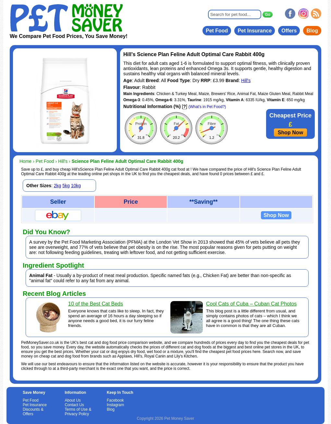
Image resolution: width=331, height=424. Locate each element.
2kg (57, 185)
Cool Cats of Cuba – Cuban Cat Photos (251, 304)
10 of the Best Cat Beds (95, 304)
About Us (72, 400)
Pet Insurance (255, 30)
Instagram (115, 405)
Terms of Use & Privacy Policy (78, 411)
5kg (66, 185)
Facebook (115, 400)
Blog (312, 30)
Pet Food (217, 30)
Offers (289, 30)
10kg (76, 185)
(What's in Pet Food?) (207, 106)
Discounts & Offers (33, 411)
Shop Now (290, 132)
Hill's (246, 80)
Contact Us (74, 405)
